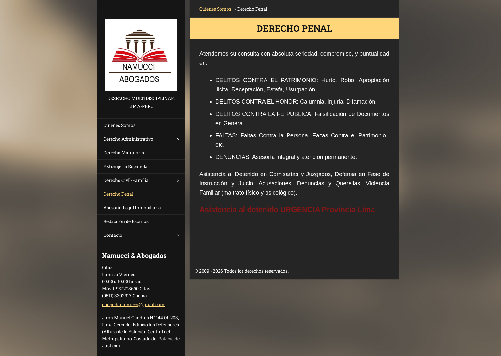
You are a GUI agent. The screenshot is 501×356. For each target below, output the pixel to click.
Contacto (113, 235)
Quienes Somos (119, 125)
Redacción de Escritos (126, 221)
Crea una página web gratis (329, 271)
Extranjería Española (126, 166)
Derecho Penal (118, 194)
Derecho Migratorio (124, 153)
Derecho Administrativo (128, 139)
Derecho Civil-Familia (126, 180)
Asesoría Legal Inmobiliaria (132, 208)
